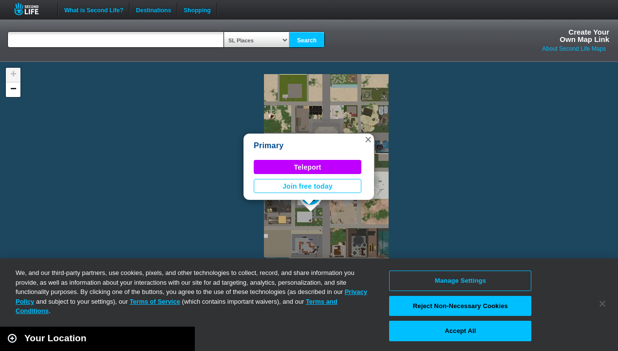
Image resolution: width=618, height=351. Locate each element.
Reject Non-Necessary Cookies (460, 306)
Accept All (460, 330)
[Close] (602, 303)
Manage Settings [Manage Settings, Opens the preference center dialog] (460, 280)
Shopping (197, 9)
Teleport (307, 167)
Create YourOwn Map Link (584, 35)
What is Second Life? (93, 9)
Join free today (307, 186)
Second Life (32, 9)
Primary (268, 145)
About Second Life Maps (574, 48)
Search (307, 40)
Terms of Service (155, 301)
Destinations (153, 9)
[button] (368, 139)
